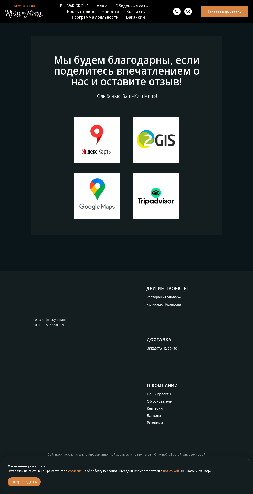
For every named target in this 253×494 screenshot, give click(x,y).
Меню (102, 6)
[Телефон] (177, 11)
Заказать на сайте (162, 348)
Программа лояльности (95, 17)
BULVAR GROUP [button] (74, 6)
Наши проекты (159, 394)
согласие (75, 471)
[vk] (188, 11)
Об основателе (159, 401)
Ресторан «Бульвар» (163, 297)
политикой (171, 471)
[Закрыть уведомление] (249, 460)
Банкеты (154, 416)
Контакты (136, 11)
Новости (110, 11)
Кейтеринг (155, 408)
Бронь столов (80, 11)
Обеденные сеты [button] (132, 6)
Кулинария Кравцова (163, 304)
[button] (224, 11)
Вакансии (135, 17)
